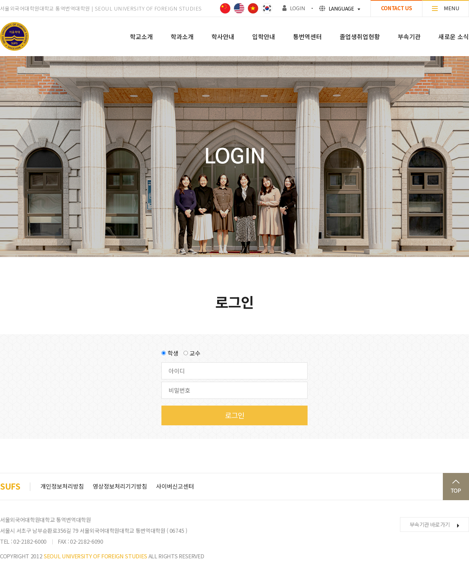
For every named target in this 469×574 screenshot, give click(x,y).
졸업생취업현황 (360, 36)
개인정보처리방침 (62, 486)
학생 (173, 353)
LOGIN (297, 8)
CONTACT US (396, 8)
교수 (195, 353)
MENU (445, 8)
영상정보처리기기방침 (120, 486)
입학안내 (263, 36)
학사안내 (222, 36)
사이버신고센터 (175, 486)
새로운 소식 (453, 36)
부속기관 (409, 36)
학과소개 (182, 36)
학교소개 (141, 36)
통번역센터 (307, 36)
